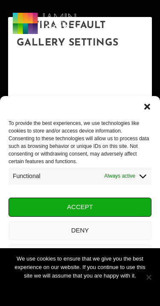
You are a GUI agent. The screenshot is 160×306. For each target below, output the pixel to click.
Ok (80, 290)
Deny (80, 230)
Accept (80, 206)
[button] (147, 106)
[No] (148, 277)
